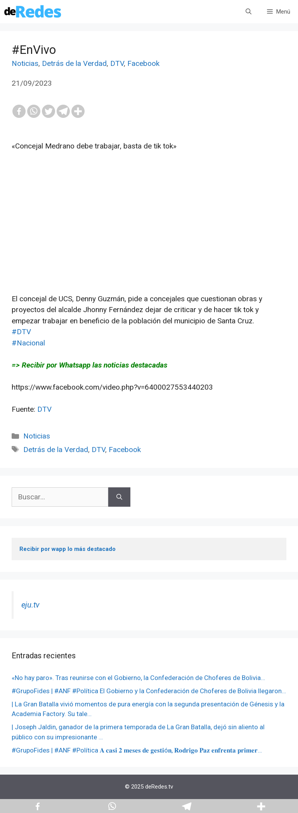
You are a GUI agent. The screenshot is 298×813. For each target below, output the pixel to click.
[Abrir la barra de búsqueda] (248, 11)
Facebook (143, 63)
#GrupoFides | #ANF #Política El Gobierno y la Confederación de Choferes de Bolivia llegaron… (149, 691)
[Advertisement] (149, 239)
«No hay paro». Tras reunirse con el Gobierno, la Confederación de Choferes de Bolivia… (138, 678)
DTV (117, 63)
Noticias (25, 63)
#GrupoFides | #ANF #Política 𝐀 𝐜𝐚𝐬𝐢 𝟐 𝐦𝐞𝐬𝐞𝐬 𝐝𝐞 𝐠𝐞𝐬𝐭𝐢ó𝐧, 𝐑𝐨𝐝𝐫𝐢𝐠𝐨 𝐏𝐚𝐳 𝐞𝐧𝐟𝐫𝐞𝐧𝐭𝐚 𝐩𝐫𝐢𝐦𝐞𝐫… (137, 750)
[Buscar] (119, 497)
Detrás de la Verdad (74, 63)
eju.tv (30, 604)
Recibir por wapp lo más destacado (67, 548)
